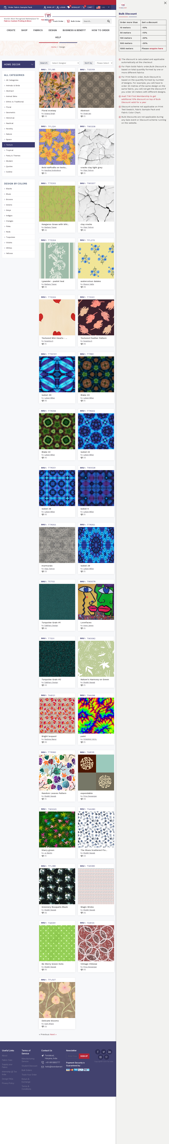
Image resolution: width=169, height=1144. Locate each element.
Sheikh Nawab (89, 688)
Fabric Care (7, 1066)
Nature (9, 140)
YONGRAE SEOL (90, 745)
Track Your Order (29, 1080)
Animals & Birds (13, 91)
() (44, 122)
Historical (10, 124)
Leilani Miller (49, 404)
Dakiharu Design (51, 631)
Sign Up (84, 1062)
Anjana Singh (49, 119)
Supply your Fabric (7, 1071)
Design (53, 30)
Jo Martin (48, 859)
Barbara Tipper (50, 233)
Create (11, 30)
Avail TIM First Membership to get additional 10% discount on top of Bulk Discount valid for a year (141, 99)
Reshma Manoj (50, 745)
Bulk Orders (27, 1076)
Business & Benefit (74, 30)
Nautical (9, 129)
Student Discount (29, 1071)
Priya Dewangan (90, 802)
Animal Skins (11, 102)
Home (54, 53)
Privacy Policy (8, 1089)
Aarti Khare (49, 1030)
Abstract (10, 97)
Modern (9, 167)
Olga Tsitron (88, 176)
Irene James (88, 631)
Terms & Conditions (26, 1093)
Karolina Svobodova (52, 176)
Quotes (9, 172)
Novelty (9, 134)
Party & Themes (13, 161)
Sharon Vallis (88, 290)
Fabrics (38, 30)
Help (58, 37)
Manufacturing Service (28, 1065)
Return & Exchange (26, 1086)
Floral (8, 113)
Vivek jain (87, 119)
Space (9, 145)
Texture (9, 151)
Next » (53, 1040)
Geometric (10, 118)
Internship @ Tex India (9, 1078)
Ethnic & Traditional (15, 107)
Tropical (9, 156)
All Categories (12, 86)
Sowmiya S (48, 347)
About (4, 1061)
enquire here (156, 48)
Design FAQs (7, 1085)
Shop (24, 30)
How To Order (100, 30)
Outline (9, 177)
